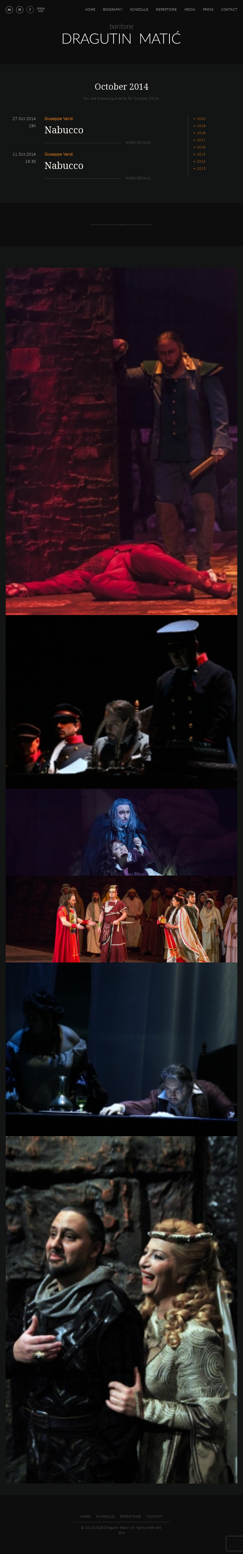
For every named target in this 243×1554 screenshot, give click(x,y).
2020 (201, 118)
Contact (229, 9)
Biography (112, 9)
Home (90, 9)
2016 (201, 147)
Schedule (139, 9)
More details (138, 142)
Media (189, 9)
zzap (121, 1533)
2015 (201, 154)
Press (208, 9)
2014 (201, 161)
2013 (201, 168)
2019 (201, 125)
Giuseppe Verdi (58, 118)
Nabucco (64, 129)
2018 (201, 133)
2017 (201, 140)
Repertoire (166, 9)
